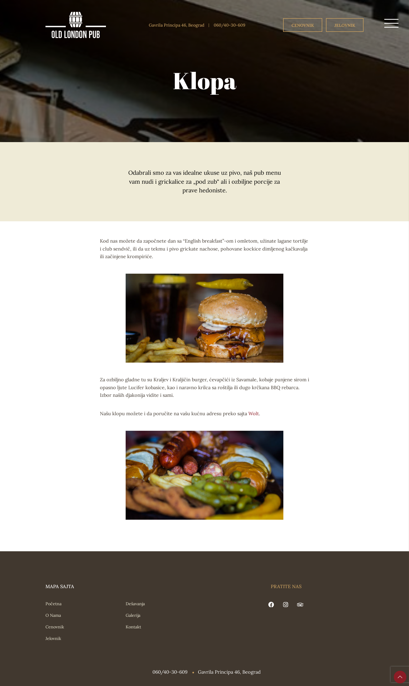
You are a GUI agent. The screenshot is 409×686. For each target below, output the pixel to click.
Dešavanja (135, 603)
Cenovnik (303, 25)
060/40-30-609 (229, 25)
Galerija (133, 615)
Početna (53, 603)
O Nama (53, 615)
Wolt (253, 413)
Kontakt (133, 626)
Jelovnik (344, 25)
